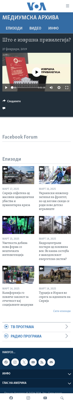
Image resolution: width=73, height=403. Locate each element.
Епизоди (14, 28)
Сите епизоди (62, 311)
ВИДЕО (35, 28)
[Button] (12, 102)
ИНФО (53, 28)
